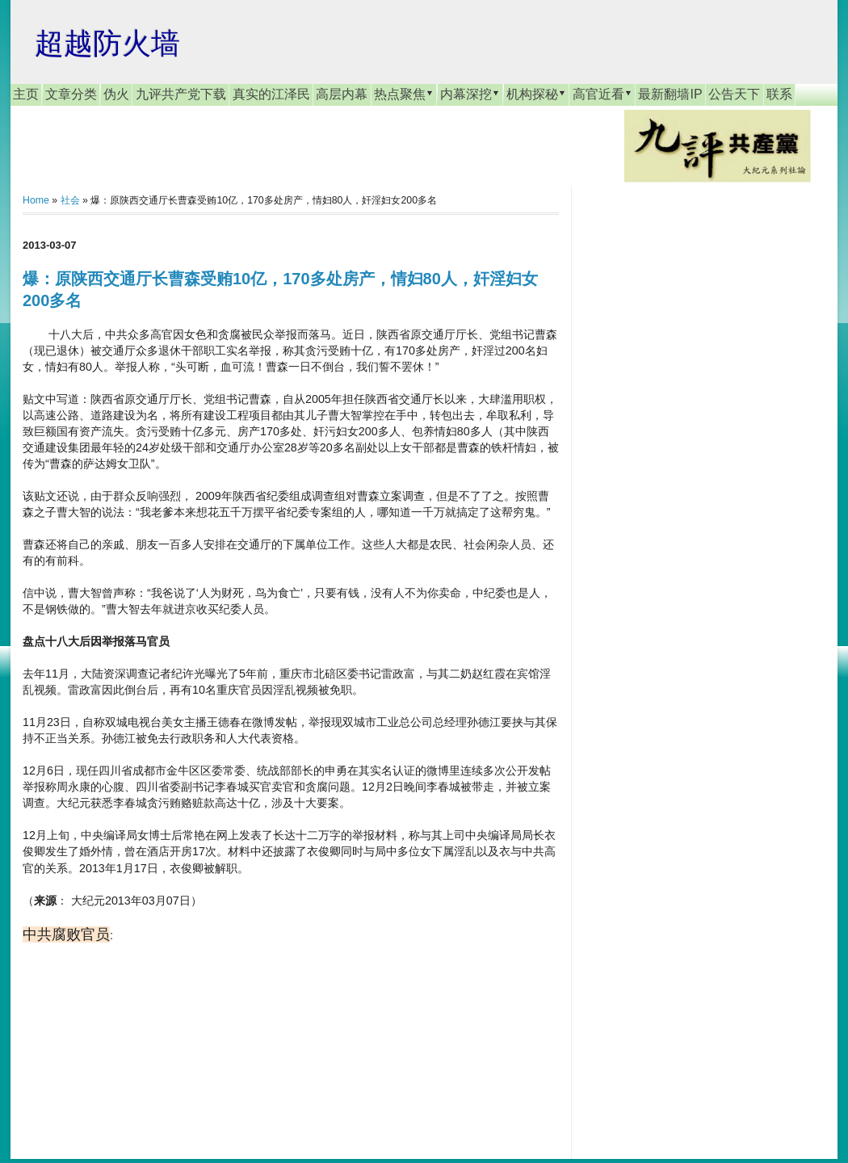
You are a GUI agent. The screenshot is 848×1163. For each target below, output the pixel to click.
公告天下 (734, 94)
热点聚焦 (404, 93)
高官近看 (602, 93)
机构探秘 (536, 93)
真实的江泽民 (271, 94)
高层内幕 (341, 94)
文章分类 (71, 94)
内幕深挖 (470, 93)
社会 (70, 200)
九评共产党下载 (181, 94)
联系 (779, 94)
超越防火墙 (107, 43)
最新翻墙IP (670, 94)
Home (36, 200)
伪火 (116, 94)
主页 (26, 94)
